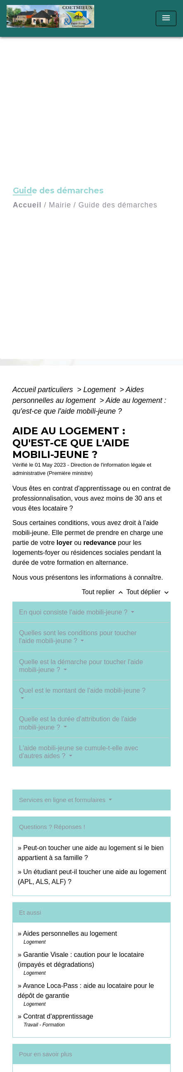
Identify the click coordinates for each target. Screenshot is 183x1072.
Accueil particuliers (43, 389)
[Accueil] (53, 18)
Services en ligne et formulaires (63, 799)
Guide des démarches (117, 205)
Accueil (27, 205)
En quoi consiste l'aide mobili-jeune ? (74, 612)
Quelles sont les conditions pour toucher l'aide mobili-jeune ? (78, 636)
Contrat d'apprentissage (58, 1016)
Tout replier (104, 591)
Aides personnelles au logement (70, 933)
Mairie (60, 205)
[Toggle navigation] (166, 18)
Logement (100, 389)
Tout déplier (148, 591)
